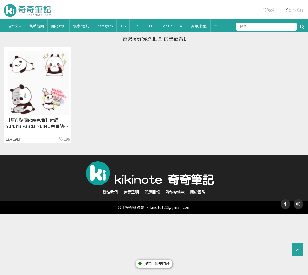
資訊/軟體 (199, 25)
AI (181, 25)
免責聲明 (131, 192)
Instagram (104, 25)
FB (151, 25)
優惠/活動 (81, 25)
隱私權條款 (175, 192)
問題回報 (152, 192)
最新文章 (14, 25)
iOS (123, 25)
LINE (137, 25)
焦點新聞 (36, 25)
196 (67, 139)
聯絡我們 (110, 192)
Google (167, 25)
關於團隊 (197, 192)
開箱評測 (58, 25)
